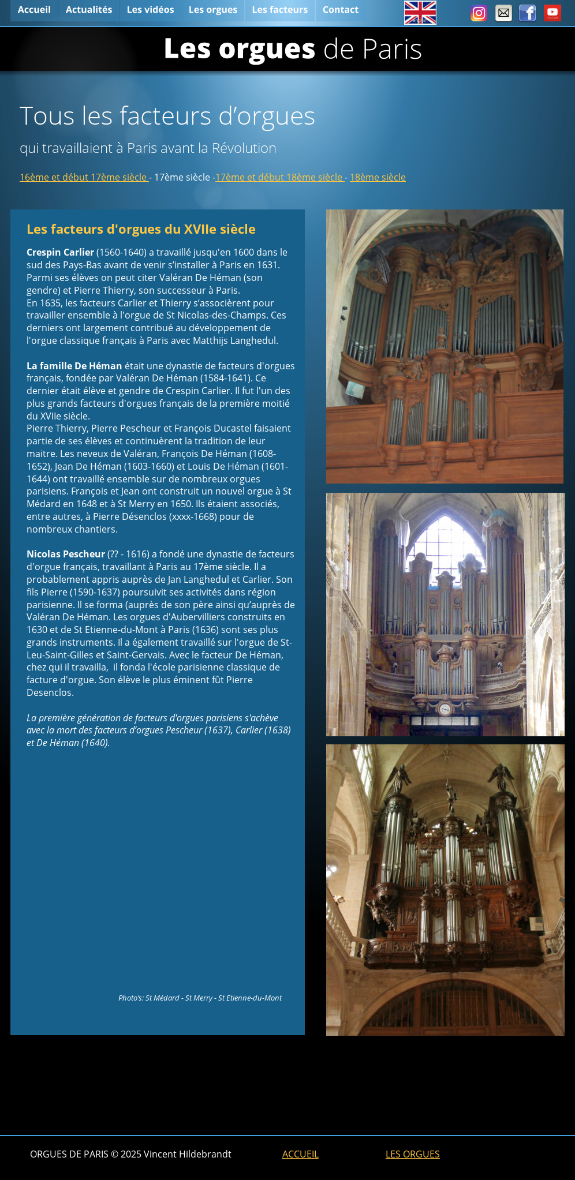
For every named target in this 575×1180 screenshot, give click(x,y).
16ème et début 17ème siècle (84, 177)
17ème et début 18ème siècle (280, 177)
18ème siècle (378, 177)
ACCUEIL (300, 1154)
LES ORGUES (413, 1154)
